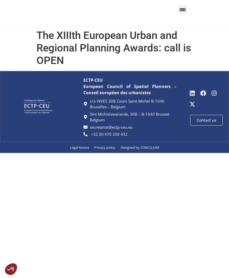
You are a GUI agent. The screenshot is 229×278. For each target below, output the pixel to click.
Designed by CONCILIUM (140, 147)
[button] (108, 13)
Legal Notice (79, 147)
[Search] (204, 13)
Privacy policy (104, 147)
